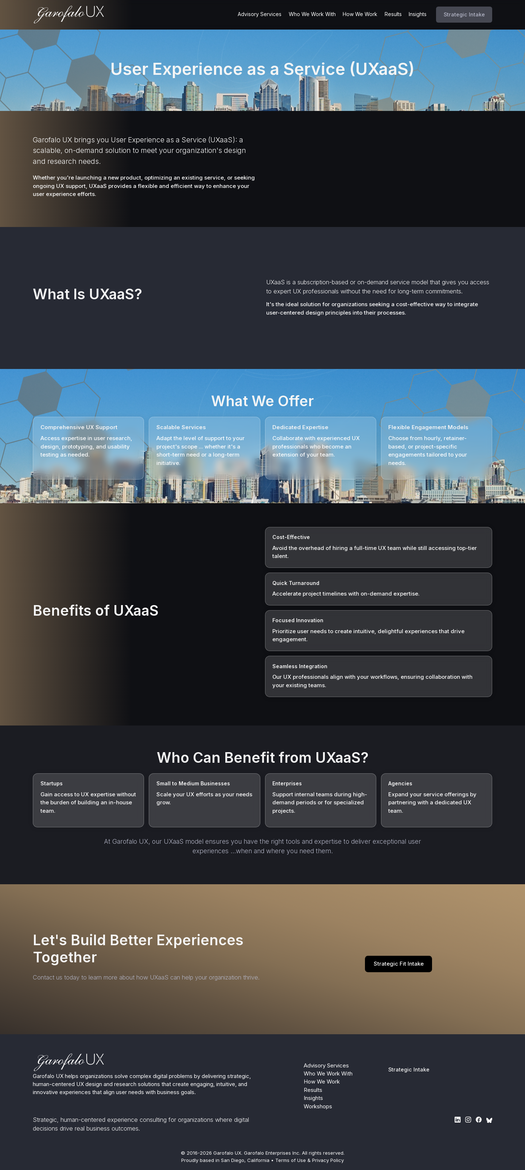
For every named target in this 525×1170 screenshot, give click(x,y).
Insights (418, 14)
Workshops (318, 1106)
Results (393, 14)
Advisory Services (259, 14)
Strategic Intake (464, 14)
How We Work (360, 14)
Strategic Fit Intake (399, 964)
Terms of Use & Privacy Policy (309, 1160)
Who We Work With (312, 14)
